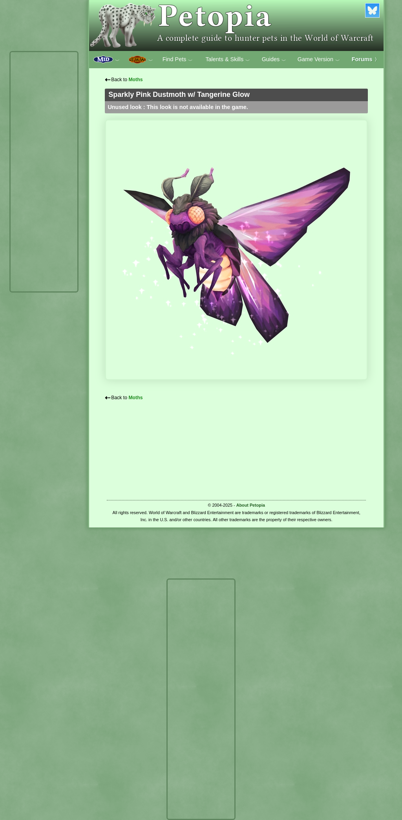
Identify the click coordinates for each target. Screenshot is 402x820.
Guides (274, 59)
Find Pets (178, 59)
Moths (135, 79)
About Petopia (250, 505)
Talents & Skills (227, 59)
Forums (365, 59)
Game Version (319, 59)
